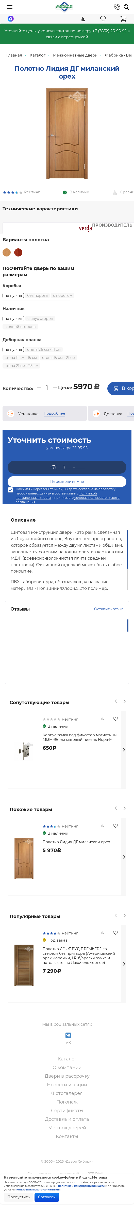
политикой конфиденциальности (81, 1186)
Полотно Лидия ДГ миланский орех (76, 856)
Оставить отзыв (109, 623)
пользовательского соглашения (37, 1189)
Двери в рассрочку (67, 1090)
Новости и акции (67, 1099)
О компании (67, 1082)
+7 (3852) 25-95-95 (109, 30)
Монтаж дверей (67, 1142)
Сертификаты (67, 1125)
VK (68, 1053)
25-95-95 (80, 462)
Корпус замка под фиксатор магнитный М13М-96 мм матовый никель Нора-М (80, 751)
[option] (67, 143)
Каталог (67, 1073)
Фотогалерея (67, 1108)
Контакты (67, 1151)
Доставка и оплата (67, 1133)
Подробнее (54, 428)
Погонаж (67, 1116)
